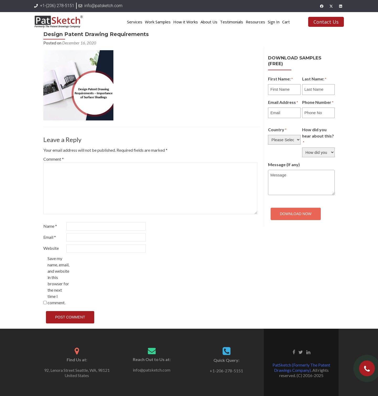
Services (134, 21)
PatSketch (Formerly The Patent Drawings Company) (301, 367)
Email (49, 237)
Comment (53, 158)
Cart (286, 21)
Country (277, 130)
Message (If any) (284, 164)
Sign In (274, 21)
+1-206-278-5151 (226, 370)
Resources (255, 21)
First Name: (280, 79)
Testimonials (231, 21)
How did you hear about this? (318, 136)
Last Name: (314, 79)
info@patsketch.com (151, 369)
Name (50, 226)
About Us (209, 21)
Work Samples (158, 21)
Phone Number (317, 102)
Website (51, 248)
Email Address (283, 102)
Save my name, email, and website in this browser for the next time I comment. (58, 280)
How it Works (185, 21)
